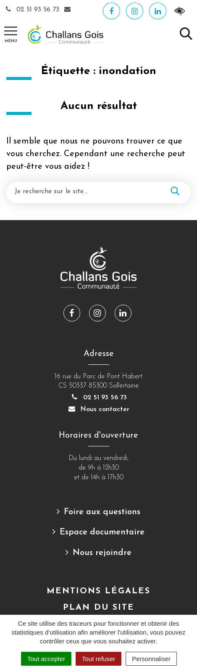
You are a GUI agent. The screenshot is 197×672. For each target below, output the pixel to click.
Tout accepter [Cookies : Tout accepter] (46, 658)
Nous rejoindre (102, 553)
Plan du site (98, 607)
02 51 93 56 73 (32, 9)
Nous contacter (99, 409)
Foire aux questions (102, 512)
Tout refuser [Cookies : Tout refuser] (98, 658)
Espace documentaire (102, 532)
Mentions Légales (98, 591)
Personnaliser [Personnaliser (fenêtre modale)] (151, 658)
